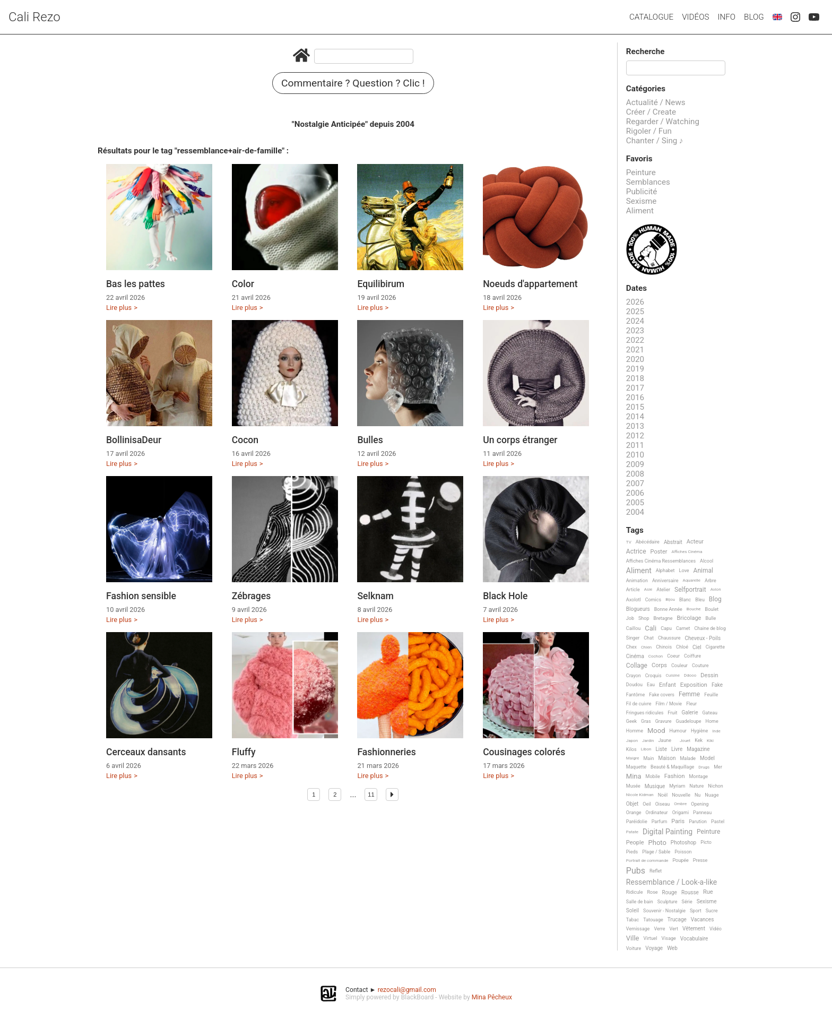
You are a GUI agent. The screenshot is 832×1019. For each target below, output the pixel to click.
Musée (633, 786)
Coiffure (692, 656)
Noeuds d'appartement (530, 284)
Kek (699, 740)
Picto (706, 842)
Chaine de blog (709, 628)
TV (628, 542)
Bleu (700, 600)
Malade (688, 758)
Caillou (633, 628)
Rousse (690, 892)
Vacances (702, 919)
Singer (632, 638)
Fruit (672, 713)
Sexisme (641, 201)
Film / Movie (668, 704)
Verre (659, 929)
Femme (689, 694)
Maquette (636, 767)
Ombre (680, 804)
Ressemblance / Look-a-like (671, 882)
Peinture (641, 172)
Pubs (635, 871)
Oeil (647, 804)
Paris (677, 821)
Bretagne (663, 618)
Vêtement (693, 928)
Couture (700, 665)
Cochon (655, 656)
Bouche (694, 609)
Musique (655, 786)
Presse (700, 860)
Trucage (677, 919)
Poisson (682, 852)
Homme (634, 731)
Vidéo (715, 929)
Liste (661, 749)
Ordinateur (657, 812)
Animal (703, 571)
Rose (652, 892)
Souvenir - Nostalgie (664, 911)
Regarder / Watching (662, 121)
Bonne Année (668, 609)
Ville (632, 938)
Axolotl (633, 600)
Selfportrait (690, 590)
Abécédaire (648, 542)
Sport (695, 911)
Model (707, 758)
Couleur (679, 665)
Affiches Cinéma (687, 552)
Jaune (664, 740)
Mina (634, 776)
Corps (659, 665)
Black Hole (505, 596)
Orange (634, 812)
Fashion (674, 776)
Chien (646, 647)
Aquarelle (692, 580)
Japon (632, 740)
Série (687, 902)
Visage (669, 938)
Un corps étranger (520, 440)
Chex (631, 647)
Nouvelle (681, 795)
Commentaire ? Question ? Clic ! (353, 83)
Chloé (682, 647)
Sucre (712, 911)
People (635, 842)
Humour (677, 731)
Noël (663, 795)
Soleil (632, 910)
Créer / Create (651, 112)
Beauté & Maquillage (672, 767)
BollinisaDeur (133, 440)
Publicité (641, 191)
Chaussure (669, 638)
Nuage (711, 795)
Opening (699, 804)
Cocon (245, 440)
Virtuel (650, 938)
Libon (646, 749)
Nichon (715, 786)
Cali (650, 628)
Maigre (632, 758)
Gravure (663, 721)
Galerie (689, 712)
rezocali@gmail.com (407, 990)
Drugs (703, 767)
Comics (653, 600)
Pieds (632, 852)
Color (243, 284)
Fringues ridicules (645, 713)
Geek (631, 721)
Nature (696, 786)
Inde (716, 731)
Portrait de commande (647, 860)
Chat (649, 638)
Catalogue (651, 17)
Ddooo (690, 675)
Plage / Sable (656, 852)
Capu (666, 628)
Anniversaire (665, 580)
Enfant (667, 685)
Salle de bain (639, 902)
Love (684, 570)
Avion (715, 589)
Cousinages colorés (524, 752)
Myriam (677, 786)
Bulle (710, 618)
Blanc (685, 600)
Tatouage (653, 920)
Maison (666, 758)
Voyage (654, 948)
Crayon (633, 675)
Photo (657, 843)
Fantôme (635, 695)
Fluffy (244, 752)
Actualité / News (656, 102)
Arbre (710, 580)
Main (649, 758)
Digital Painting (667, 831)
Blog (754, 17)
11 (371, 794)
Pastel (717, 821)
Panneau (702, 812)
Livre (676, 749)
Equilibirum (380, 284)
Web (672, 948)
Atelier (663, 590)
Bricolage (689, 618)
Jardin (648, 740)
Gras (646, 721)
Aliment (640, 210)
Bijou (670, 599)
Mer (718, 767)
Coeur (673, 656)
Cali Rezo (34, 17)
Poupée (680, 860)
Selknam (375, 596)
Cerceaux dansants (146, 752)
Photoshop (683, 842)
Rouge (669, 892)
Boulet (712, 609)
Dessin (709, 675)
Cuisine (673, 675)
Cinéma (635, 656)
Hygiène (699, 731)
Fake (717, 685)
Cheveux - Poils (703, 638)
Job (630, 618)
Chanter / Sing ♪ (654, 140)
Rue (708, 892)
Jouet (685, 740)
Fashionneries (386, 752)
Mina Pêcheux (492, 997)
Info (726, 17)
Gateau (709, 713)
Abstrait (673, 542)
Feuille (711, 695)
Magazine (698, 749)
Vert (673, 929)
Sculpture (667, 902)
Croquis (653, 675)
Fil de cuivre (639, 704)
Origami (680, 812)
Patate (632, 832)
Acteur (695, 542)
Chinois (664, 647)
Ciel (696, 647)
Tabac (632, 920)
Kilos (631, 749)
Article (633, 590)
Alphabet (665, 570)
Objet (632, 803)
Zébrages (251, 596)
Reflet (655, 871)
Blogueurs (638, 609)
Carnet (683, 628)
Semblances (648, 182)
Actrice (636, 552)
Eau (651, 685)
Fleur (691, 704)
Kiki (710, 740)
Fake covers (661, 695)
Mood (656, 731)
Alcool (706, 561)
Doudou (634, 685)
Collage (636, 666)
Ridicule (634, 892)
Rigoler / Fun (649, 131)
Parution (698, 821)
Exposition (693, 685)
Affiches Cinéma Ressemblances (661, 561)
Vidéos (695, 17)
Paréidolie (636, 821)
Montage (698, 776)
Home (712, 721)
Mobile (653, 776)
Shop (643, 618)
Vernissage (638, 929)
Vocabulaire (694, 938)
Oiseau (662, 804)
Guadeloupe (688, 721)
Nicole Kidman (640, 795)
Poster (659, 552)
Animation (637, 580)
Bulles (370, 440)
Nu (697, 795)
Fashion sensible (141, 596)
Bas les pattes (135, 284)
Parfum (660, 821)
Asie (648, 589)
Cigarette (715, 647)
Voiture (634, 948)
